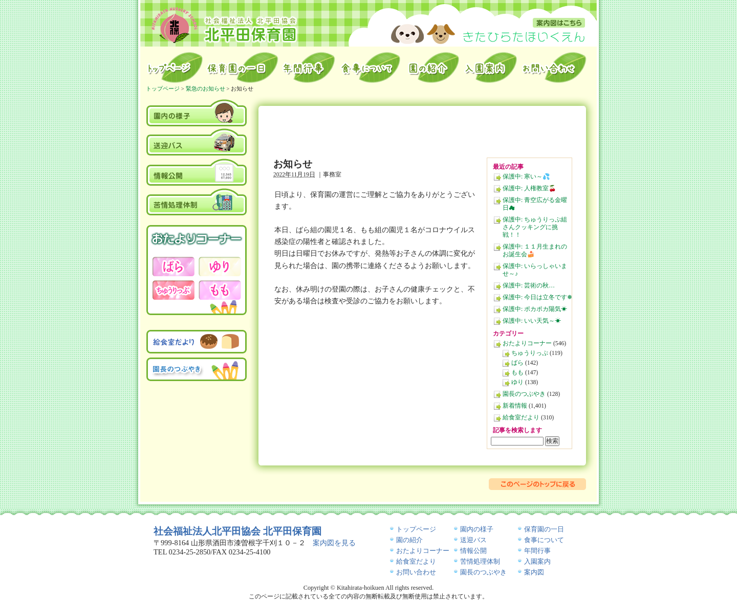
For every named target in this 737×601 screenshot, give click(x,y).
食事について (544, 540)
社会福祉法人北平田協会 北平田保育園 (237, 531)
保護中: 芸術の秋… (529, 285)
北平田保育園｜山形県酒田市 (224, 25)
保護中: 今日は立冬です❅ (537, 297)
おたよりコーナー (527, 343)
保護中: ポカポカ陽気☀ (535, 309)
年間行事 (309, 67)
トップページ (174, 67)
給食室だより (521, 417)
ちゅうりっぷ (529, 353)
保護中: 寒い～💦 (526, 176)
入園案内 (490, 67)
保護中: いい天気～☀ (532, 321)
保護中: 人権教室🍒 (529, 188)
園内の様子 (196, 112)
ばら (517, 363)
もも (517, 372)
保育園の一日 (242, 67)
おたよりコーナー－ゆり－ (219, 266)
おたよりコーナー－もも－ (219, 290)
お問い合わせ (555, 67)
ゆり (517, 382)
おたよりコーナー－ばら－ (173, 266)
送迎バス (196, 142)
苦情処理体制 (196, 201)
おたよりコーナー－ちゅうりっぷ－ (173, 290)
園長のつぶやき (524, 394)
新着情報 (515, 406)
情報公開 (196, 172)
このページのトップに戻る (537, 484)
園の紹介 (433, 67)
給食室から (371, 67)
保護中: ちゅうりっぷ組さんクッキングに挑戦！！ (535, 227)
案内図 (559, 22)
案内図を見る (334, 543)
